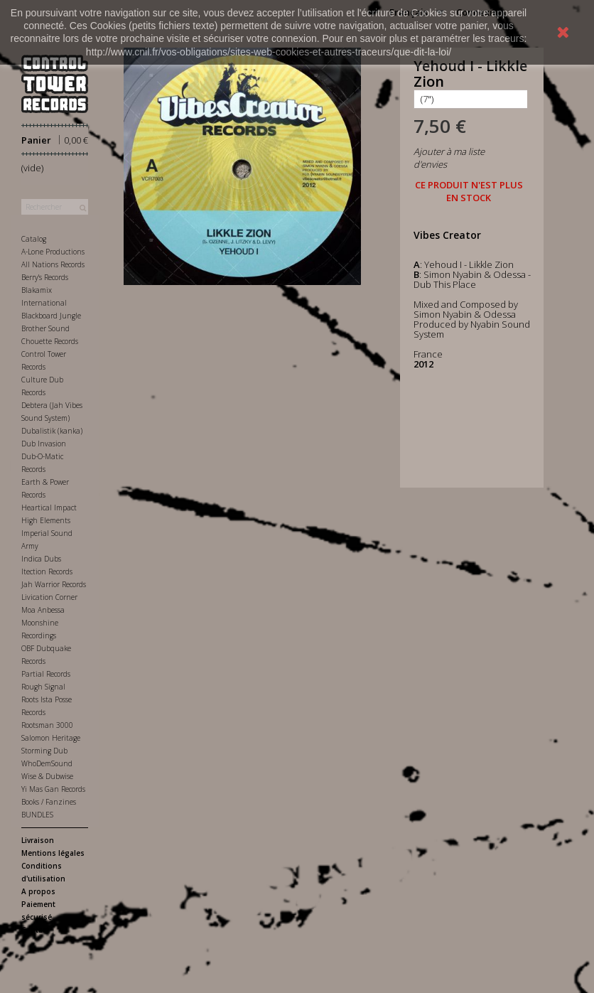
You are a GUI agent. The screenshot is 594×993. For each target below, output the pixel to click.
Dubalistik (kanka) (51, 431)
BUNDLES (37, 815)
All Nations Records (53, 264)
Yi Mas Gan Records (53, 789)
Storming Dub (44, 751)
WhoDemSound (46, 763)
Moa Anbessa (43, 610)
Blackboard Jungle (51, 316)
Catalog (33, 239)
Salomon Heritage (50, 738)
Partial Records (45, 674)
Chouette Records (49, 341)
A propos (38, 891)
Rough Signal (43, 687)
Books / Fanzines (48, 802)
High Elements (45, 520)
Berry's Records (44, 277)
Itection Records (46, 571)
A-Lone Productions (53, 252)
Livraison (37, 840)
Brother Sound (45, 328)
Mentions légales (53, 853)
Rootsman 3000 (47, 725)
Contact (35, 930)
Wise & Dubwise (47, 776)
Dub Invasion (43, 444)
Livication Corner (49, 597)
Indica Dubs (41, 559)
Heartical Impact (49, 507)
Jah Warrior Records (53, 584)
